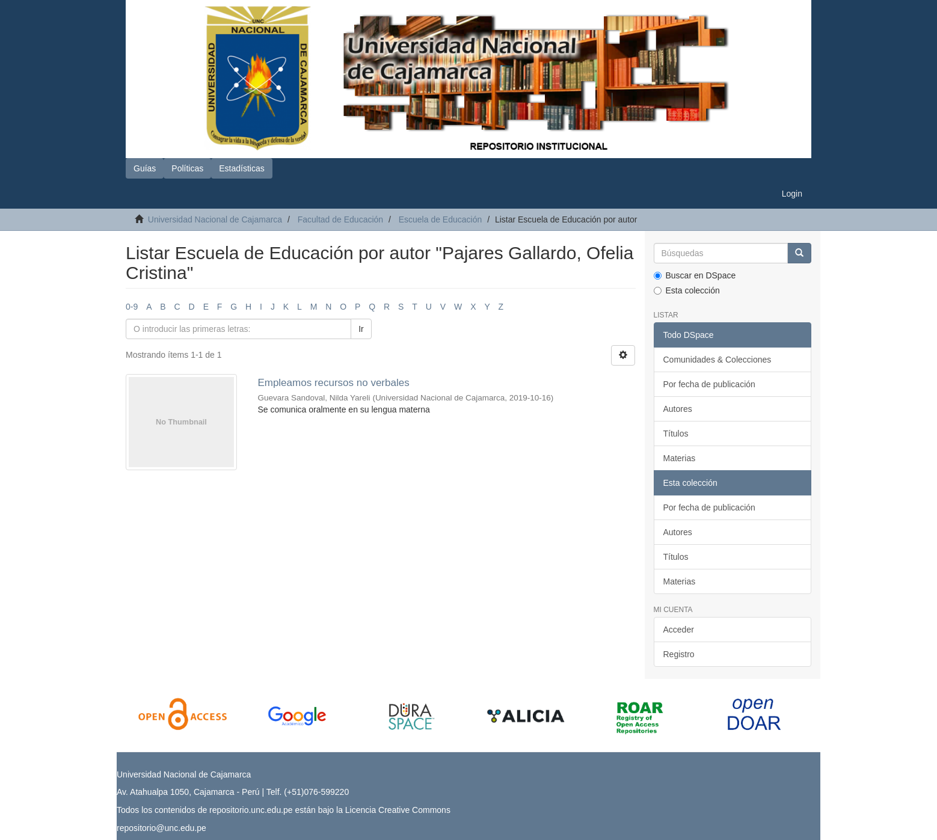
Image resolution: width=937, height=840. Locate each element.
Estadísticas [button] (241, 168)
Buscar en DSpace (695, 275)
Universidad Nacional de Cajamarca (215, 219)
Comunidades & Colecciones (717, 359)
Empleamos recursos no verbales (333, 382)
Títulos (676, 433)
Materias (679, 458)
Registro (679, 654)
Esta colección (687, 290)
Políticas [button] (187, 168)
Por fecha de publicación (709, 384)
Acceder (678, 629)
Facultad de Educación (340, 219)
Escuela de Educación (440, 219)
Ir (361, 329)
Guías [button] (145, 168)
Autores (677, 409)
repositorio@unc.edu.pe (161, 828)
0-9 (132, 306)
